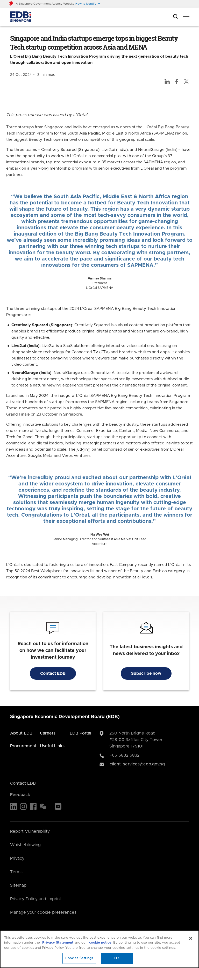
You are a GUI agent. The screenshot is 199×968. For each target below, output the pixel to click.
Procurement (23, 746)
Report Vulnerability (30, 831)
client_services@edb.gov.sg (137, 764)
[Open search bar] (175, 16)
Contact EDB (53, 673)
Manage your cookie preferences (43, 912)
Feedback (20, 795)
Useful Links (52, 746)
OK (116, 958)
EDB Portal (80, 733)
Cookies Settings (79, 958)
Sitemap (18, 885)
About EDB (21, 733)
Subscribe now (146, 673)
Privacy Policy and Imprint (35, 899)
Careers (47, 733)
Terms (16, 872)
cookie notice (100, 942)
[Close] (190, 938)
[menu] (186, 16)
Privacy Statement (57, 942)
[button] (88, 3)
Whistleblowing (25, 845)
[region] (99, 949)
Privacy (17, 858)
